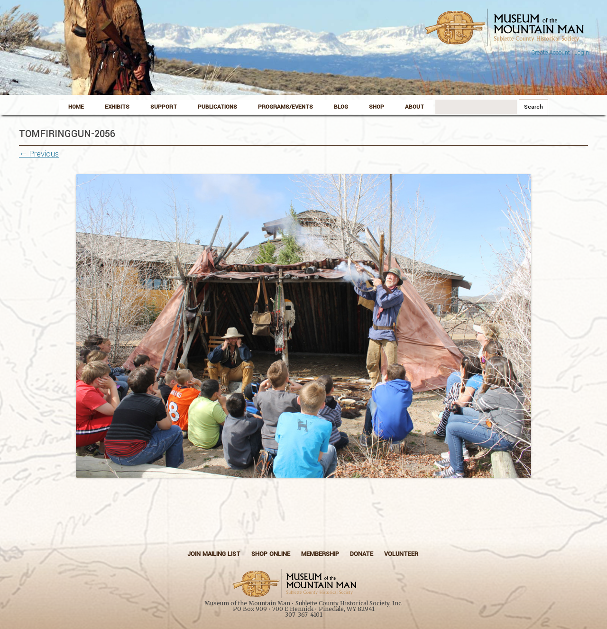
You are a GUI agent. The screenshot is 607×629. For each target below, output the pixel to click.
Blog (341, 107)
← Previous (39, 153)
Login (581, 52)
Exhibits (117, 107)
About (414, 107)
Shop (376, 107)
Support (163, 107)
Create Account (550, 52)
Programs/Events (285, 107)
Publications (217, 107)
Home (76, 107)
